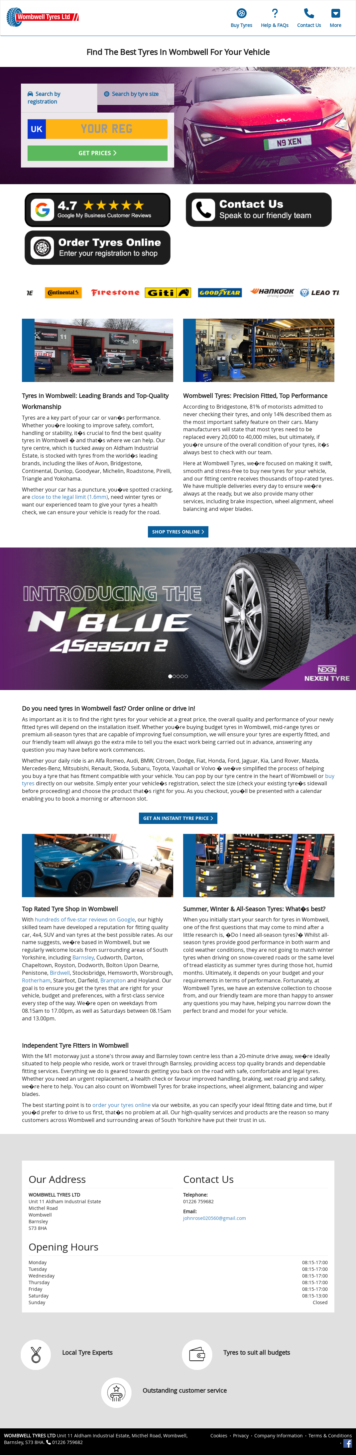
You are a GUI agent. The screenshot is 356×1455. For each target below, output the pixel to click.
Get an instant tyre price (178, 818)
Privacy (241, 1435)
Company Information (278, 1435)
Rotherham (36, 980)
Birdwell (60, 972)
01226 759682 (67, 1442)
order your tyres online (121, 1105)
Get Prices (97, 153)
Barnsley (83, 957)
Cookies (218, 1435)
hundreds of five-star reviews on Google (85, 919)
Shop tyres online (178, 532)
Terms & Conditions (330, 1435)
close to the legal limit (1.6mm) (70, 497)
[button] (335, 18)
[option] (53, 293)
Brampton (113, 980)
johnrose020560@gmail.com (214, 1218)
